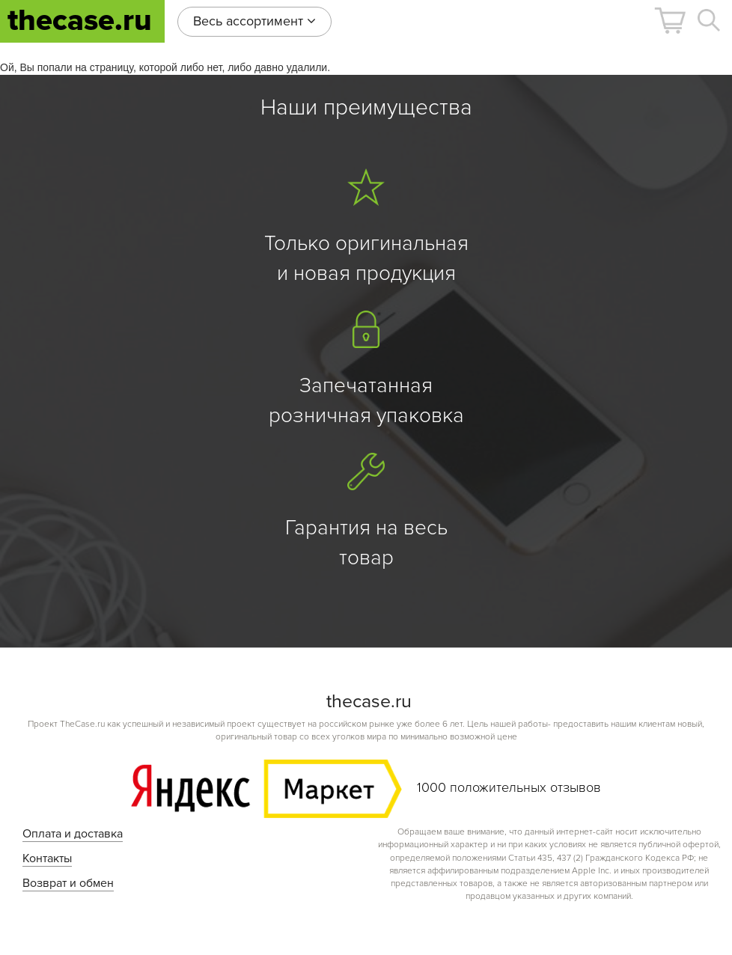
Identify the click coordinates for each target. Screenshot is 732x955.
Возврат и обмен (68, 883)
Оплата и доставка (72, 833)
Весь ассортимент (254, 21)
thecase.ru (79, 20)
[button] (670, 20)
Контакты (47, 858)
